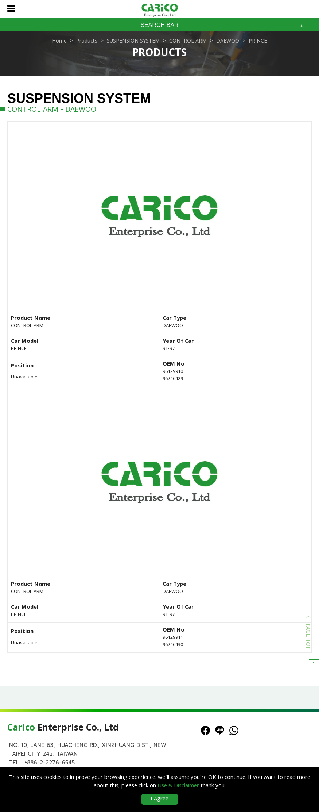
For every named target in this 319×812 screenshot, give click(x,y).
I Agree (159, 799)
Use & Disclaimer (178, 786)
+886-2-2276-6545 (49, 763)
